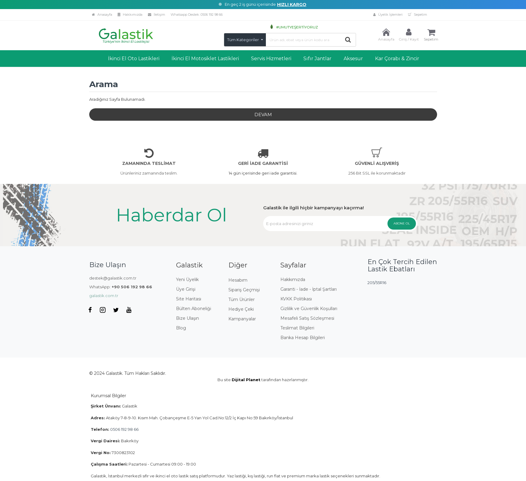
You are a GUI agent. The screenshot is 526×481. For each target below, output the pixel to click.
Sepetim (417, 14)
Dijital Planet (246, 379)
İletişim (156, 14)
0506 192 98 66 (212, 14)
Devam (263, 114)
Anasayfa (102, 14)
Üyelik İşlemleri (315, 14)
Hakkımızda (130, 14)
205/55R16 (377, 282)
